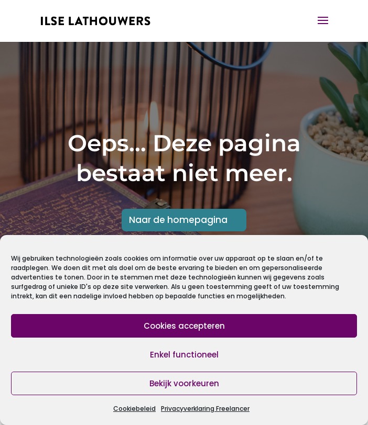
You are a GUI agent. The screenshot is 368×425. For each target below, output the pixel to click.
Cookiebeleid (134, 408)
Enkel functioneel (184, 354)
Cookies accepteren (184, 325)
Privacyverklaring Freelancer (205, 408)
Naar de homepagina (178, 220)
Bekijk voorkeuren (184, 383)
